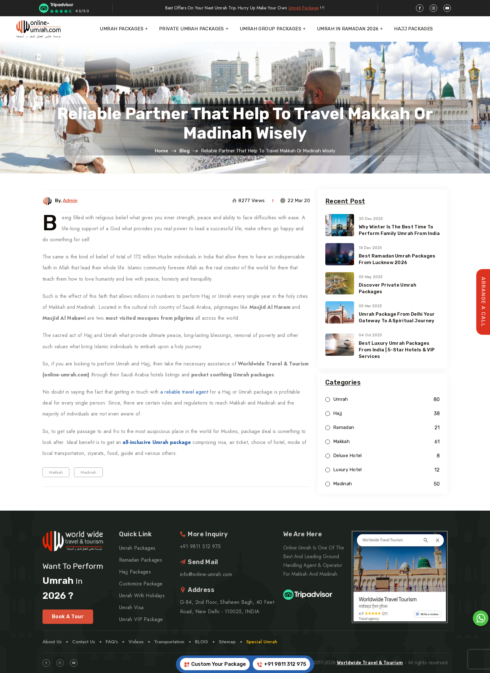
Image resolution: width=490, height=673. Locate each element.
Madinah (88, 472)
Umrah (340, 399)
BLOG (201, 641)
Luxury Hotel (347, 469)
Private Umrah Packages (191, 29)
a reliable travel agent (184, 391)
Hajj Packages (413, 29)
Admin (70, 200)
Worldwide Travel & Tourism (370, 662)
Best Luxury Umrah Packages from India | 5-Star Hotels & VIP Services (397, 349)
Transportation (169, 641)
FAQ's (112, 641)
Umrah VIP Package (141, 619)
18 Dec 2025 (370, 248)
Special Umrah (261, 641)
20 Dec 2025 (371, 219)
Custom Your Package (215, 664)
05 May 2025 (370, 277)
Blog (184, 151)
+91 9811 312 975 (281, 664)
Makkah (56, 472)
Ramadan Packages (140, 559)
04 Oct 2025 (370, 335)
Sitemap (227, 641)
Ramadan (343, 427)
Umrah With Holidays (142, 595)
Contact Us (83, 641)
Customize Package (140, 583)
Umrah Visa (131, 607)
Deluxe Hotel (347, 455)
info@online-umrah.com (206, 574)
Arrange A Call (483, 302)
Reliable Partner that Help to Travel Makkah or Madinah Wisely (245, 123)
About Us (52, 641)
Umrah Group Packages (270, 29)
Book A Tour (68, 616)
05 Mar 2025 (370, 306)
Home (161, 151)
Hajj (337, 413)
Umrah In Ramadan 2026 (347, 29)
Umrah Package (303, 8)
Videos (135, 641)
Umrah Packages (121, 29)
